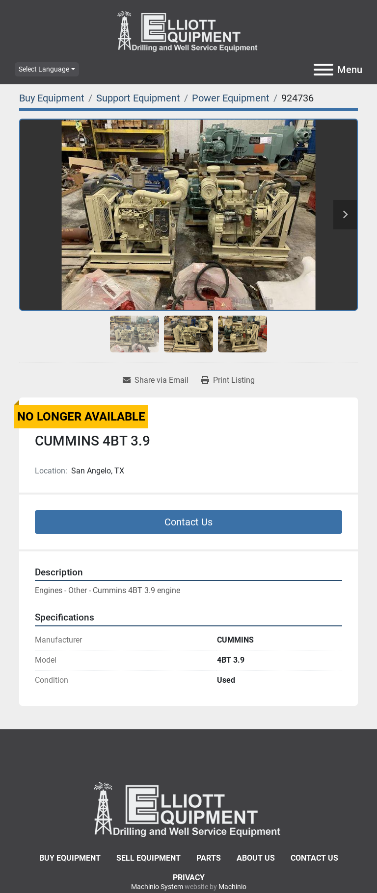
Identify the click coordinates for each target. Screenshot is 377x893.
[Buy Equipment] (51, 98)
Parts (208, 858)
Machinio (232, 887)
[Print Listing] (228, 380)
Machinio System (157, 887)
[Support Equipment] (138, 98)
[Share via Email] (155, 380)
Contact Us (188, 522)
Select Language (44, 69)
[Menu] (323, 69)
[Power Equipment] (230, 98)
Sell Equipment (148, 858)
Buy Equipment (70, 858)
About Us (256, 858)
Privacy (189, 877)
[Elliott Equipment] (188, 809)
